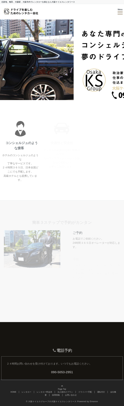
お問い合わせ (71, 395)
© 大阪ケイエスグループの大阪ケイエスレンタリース (51, 401)
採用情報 (56, 395)
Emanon (94, 401)
